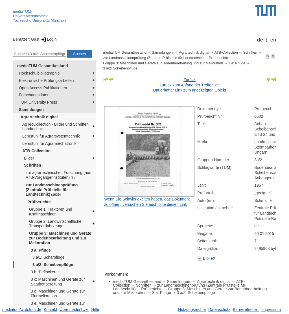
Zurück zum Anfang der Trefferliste (189, 85)
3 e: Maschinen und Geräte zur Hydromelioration (58, 305)
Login (48, 39)
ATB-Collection (36, 151)
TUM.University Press (38, 102)
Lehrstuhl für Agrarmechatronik (49, 143)
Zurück (189, 79)
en (273, 40)
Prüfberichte (39, 202)
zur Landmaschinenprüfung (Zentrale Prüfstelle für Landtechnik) (52, 190)
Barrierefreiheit (246, 309)
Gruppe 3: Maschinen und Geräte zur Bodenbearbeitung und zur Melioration (60, 238)
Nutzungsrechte (192, 309)
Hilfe (95, 309)
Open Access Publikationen (43, 88)
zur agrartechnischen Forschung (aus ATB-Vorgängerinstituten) (58, 175)
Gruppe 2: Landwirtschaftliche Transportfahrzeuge (55, 223)
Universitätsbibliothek (30, 16)
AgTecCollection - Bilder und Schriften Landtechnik (55, 126)
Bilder (29, 158)
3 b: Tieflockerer (45, 272)
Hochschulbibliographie (39, 73)
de (260, 40)
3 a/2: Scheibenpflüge (52, 264)
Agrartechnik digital (39, 117)
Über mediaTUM (74, 309)
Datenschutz (219, 309)
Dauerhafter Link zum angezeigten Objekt (189, 90)
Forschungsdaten (34, 95)
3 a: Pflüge (41, 250)
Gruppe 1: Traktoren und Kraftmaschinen (50, 211)
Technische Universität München (39, 20)
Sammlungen (31, 109)
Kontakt (50, 309)
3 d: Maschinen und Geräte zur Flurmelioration (58, 293)
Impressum (271, 309)
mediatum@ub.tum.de (21, 309)
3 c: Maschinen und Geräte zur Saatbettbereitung (58, 281)
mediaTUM (22, 11)
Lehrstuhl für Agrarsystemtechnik (51, 136)
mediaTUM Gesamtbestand (42, 66)
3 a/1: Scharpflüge (48, 257)
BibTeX (206, 258)
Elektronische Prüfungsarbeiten (46, 80)
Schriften (32, 165)
